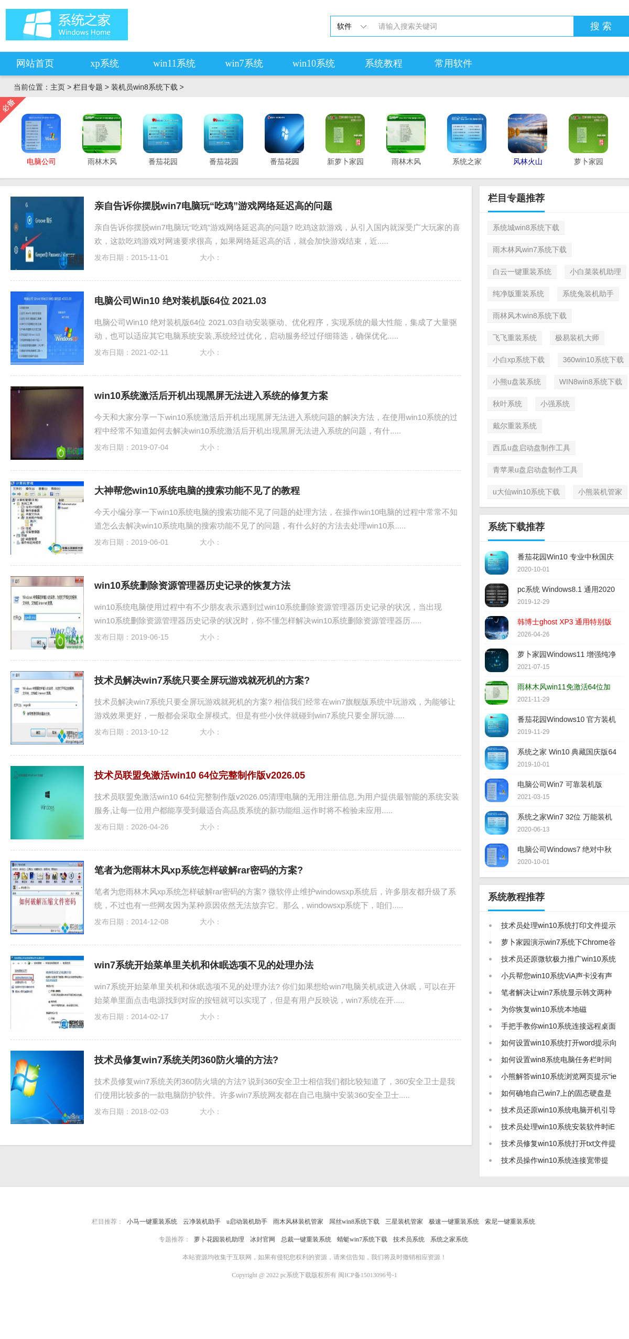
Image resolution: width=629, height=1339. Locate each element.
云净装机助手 (202, 1221)
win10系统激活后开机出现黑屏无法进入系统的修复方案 (211, 396)
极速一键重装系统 (454, 1221)
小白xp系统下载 (519, 359)
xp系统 (105, 63)
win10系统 (313, 63)
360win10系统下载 (593, 359)
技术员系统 (409, 1239)
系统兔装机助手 (588, 293)
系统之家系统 (449, 1239)
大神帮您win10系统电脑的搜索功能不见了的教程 (197, 490)
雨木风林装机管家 (298, 1221)
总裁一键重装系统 (306, 1239)
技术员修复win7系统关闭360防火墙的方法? (186, 1060)
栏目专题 (88, 87)
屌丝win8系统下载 (354, 1221)
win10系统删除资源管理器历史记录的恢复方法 (192, 585)
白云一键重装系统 (522, 271)
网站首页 (35, 63)
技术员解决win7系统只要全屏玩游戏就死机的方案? (202, 680)
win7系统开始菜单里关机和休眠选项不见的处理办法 (203, 965)
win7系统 (244, 63)
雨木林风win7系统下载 (530, 249)
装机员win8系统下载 (144, 87)
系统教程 (384, 63)
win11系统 (174, 63)
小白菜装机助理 (595, 271)
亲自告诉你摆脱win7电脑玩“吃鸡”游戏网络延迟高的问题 (213, 206)
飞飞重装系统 (515, 337)
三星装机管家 (404, 1221)
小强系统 (555, 403)
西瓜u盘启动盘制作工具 (531, 448)
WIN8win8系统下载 (590, 381)
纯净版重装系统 (518, 293)
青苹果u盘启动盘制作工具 (535, 470)
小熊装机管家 (600, 492)
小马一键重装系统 (152, 1221)
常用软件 (453, 63)
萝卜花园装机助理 (219, 1239)
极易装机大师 (577, 337)
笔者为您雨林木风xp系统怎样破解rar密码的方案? (198, 870)
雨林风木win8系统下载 (530, 315)
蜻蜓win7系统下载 (362, 1239)
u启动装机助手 (246, 1221)
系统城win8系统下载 (526, 227)
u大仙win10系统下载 (526, 492)
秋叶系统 (507, 403)
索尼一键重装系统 (510, 1221)
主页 (57, 87)
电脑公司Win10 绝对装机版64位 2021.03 (180, 301)
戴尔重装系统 (515, 426)
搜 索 (601, 26)
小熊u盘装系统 (517, 381)
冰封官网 (262, 1239)
